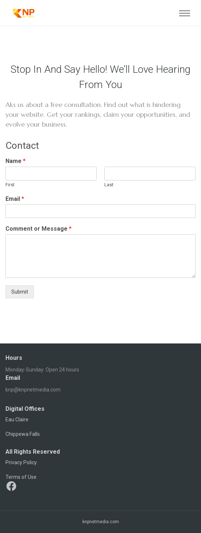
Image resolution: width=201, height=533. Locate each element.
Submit (19, 292)
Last (108, 184)
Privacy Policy (21, 462)
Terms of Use (20, 477)
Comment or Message (38, 228)
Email (14, 198)
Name (15, 161)
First (10, 184)
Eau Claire (16, 419)
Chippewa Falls (22, 434)
